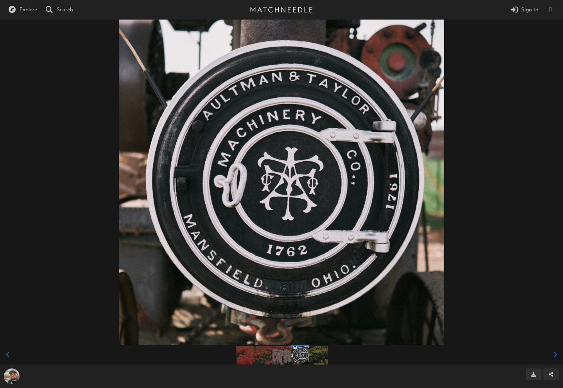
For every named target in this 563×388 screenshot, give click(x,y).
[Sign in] (524, 10)
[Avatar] (12, 376)
